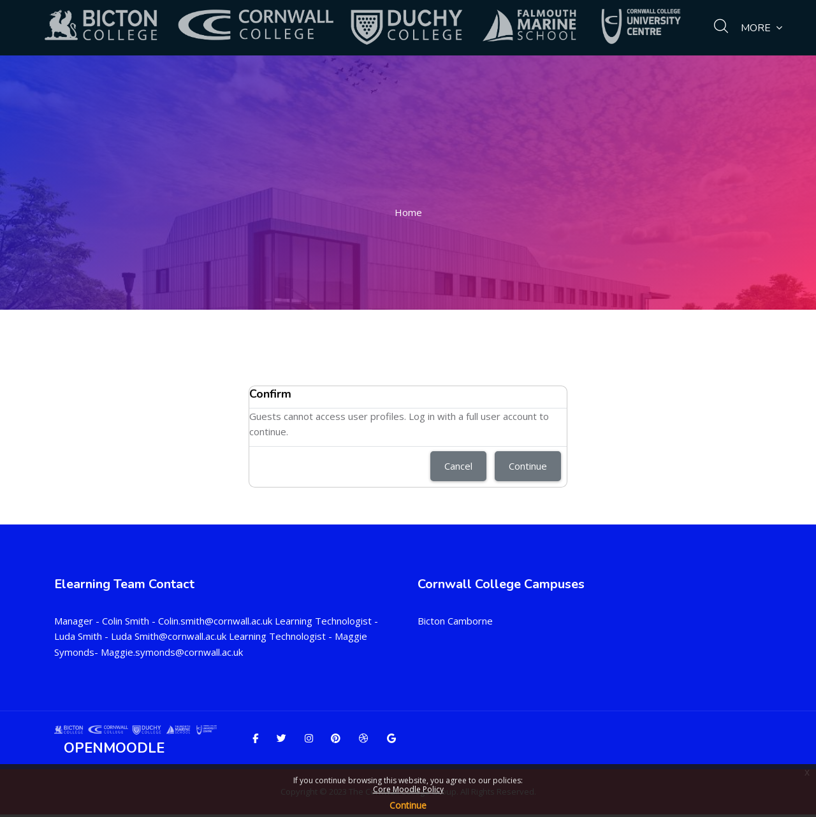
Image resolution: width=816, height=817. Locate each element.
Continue (408, 805)
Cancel (458, 465)
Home (408, 212)
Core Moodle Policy (408, 789)
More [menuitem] (761, 27)
